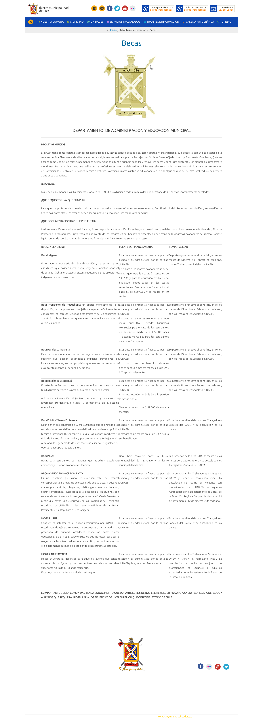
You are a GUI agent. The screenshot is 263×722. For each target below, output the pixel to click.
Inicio (113, 30)
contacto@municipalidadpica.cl (175, 716)
